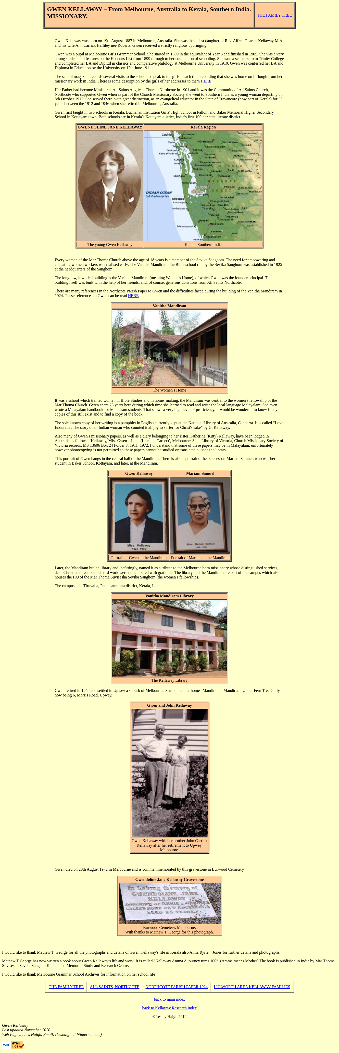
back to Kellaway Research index (169, 1008)
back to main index (169, 999)
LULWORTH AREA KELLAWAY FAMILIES (252, 987)
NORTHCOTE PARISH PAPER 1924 (177, 987)
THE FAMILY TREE (274, 15)
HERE (206, 81)
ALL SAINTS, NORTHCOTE (114, 987)
